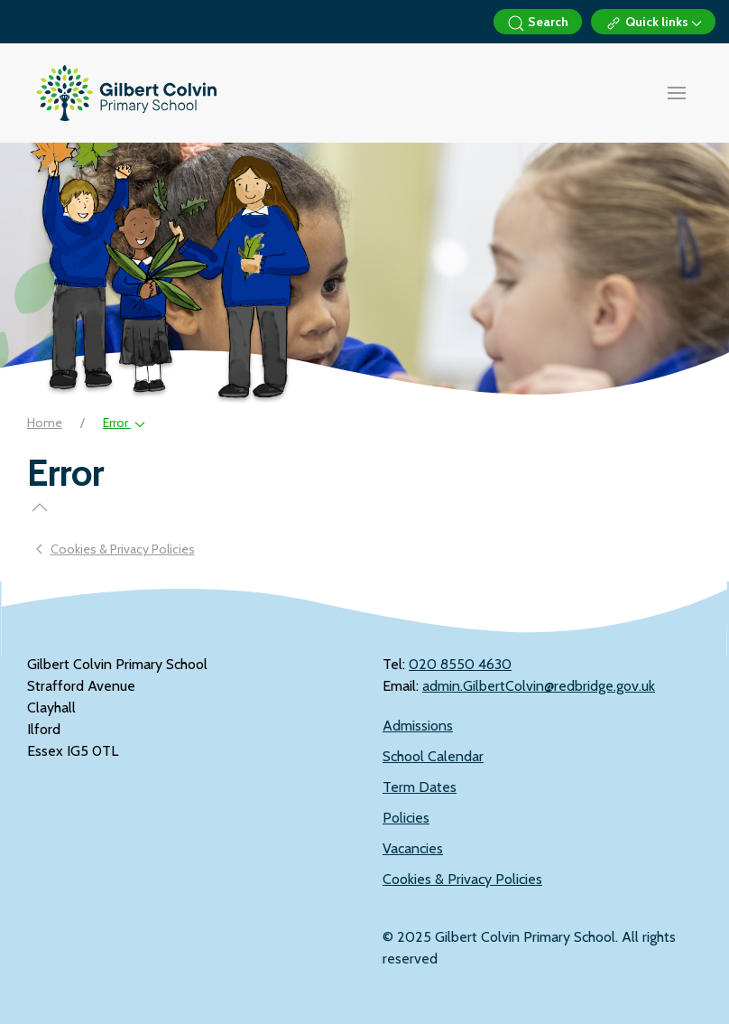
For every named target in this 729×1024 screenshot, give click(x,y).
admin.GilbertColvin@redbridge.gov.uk (538, 685)
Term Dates (420, 787)
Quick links (653, 23)
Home (44, 422)
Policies (406, 817)
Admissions (418, 725)
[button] (676, 93)
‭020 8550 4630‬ (460, 664)
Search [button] (537, 23)
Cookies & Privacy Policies (462, 879)
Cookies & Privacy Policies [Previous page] (115, 549)
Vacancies (413, 848)
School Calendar (433, 756)
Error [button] (124, 422)
